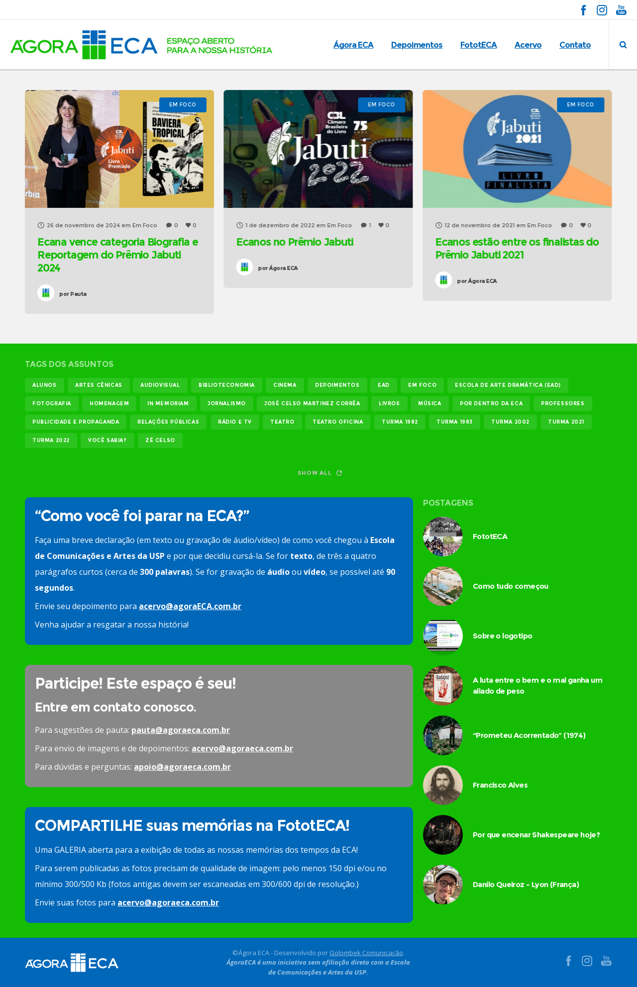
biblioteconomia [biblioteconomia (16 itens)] (227, 385)
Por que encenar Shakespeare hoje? (536, 834)
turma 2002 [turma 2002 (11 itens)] (510, 422)
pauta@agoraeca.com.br (180, 729)
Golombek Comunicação (366, 952)
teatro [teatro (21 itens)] (282, 422)
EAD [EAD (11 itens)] (384, 385)
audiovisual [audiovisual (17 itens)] (160, 385)
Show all (319, 472)
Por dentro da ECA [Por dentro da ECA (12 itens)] (491, 403)
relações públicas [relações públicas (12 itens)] (168, 422)
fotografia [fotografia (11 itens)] (51, 403)
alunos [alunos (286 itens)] (44, 385)
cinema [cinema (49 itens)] (285, 385)
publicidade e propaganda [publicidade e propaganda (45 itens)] (75, 422)
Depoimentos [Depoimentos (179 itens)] (337, 385)
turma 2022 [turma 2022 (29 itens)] (51, 440)
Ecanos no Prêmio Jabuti (294, 242)
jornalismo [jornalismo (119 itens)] (227, 403)
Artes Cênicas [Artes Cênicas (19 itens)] (98, 385)
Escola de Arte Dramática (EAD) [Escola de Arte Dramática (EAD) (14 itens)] (508, 385)
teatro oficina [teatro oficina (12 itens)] (338, 422)
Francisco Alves (500, 785)
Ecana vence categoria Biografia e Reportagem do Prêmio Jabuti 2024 (117, 255)
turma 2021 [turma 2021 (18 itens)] (566, 422)
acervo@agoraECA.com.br (190, 606)
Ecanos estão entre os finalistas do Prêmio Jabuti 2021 (517, 248)
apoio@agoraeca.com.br (182, 766)
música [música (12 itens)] (429, 403)
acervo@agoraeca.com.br (242, 748)
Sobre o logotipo (502, 635)
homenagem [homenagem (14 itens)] (109, 403)
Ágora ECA (278, 268)
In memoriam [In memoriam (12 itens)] (168, 403)
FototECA (490, 536)
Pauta (73, 293)
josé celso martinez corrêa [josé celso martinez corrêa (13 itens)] (312, 403)
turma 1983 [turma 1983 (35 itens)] (454, 422)
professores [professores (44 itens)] (563, 403)
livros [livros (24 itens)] (389, 403)
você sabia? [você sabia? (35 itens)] (107, 440)
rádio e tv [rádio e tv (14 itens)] (235, 422)
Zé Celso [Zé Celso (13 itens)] (160, 440)
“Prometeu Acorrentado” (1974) (529, 735)
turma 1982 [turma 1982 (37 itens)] (400, 422)
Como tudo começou (510, 586)
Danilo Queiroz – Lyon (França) (526, 884)
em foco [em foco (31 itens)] (422, 385)
